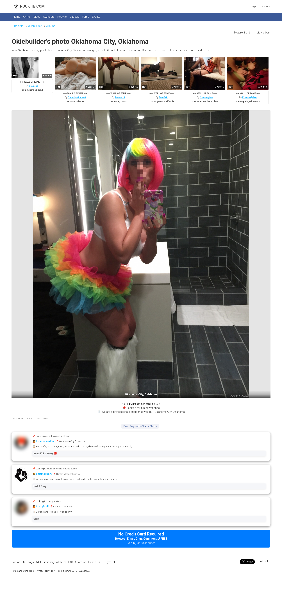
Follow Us (264, 561)
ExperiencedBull (45, 441)
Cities (36, 16)
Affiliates (61, 562)
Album (29, 418)
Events (96, 16)
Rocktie (18, 26)
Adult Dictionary (45, 562)
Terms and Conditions (23, 571)
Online (27, 16)
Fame (85, 16)
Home (16, 16)
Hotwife (62, 16)
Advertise (80, 562)
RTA (53, 571)
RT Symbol (108, 562)
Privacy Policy (42, 571)
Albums (50, 26)
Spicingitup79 (44, 473)
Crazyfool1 (42, 506)
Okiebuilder (35, 26)
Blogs (30, 562)
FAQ (70, 562)
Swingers (48, 16)
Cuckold (74, 16)
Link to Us (94, 562)
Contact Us (18, 562)
